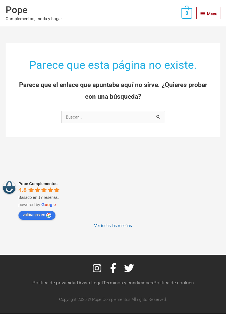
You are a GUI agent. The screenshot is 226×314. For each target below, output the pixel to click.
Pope (17, 10)
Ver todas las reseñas (113, 226)
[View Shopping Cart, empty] (186, 13)
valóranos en (37, 215)
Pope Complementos (37, 184)
